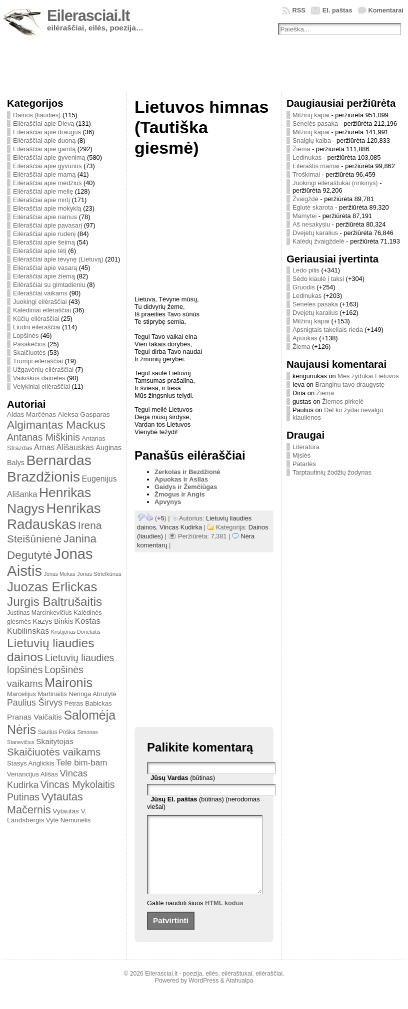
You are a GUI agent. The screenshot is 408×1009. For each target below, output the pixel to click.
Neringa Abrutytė (92, 694)
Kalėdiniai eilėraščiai (42, 310)
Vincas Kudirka (181, 527)
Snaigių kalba (311, 140)
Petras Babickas (88, 703)
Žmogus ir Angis (179, 494)
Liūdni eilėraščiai (36, 327)
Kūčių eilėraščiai (36, 318)
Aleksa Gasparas (84, 414)
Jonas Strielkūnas (99, 574)
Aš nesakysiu (311, 224)
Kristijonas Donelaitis (75, 632)
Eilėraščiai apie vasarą (45, 267)
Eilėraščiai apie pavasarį (47, 225)
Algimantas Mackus (56, 424)
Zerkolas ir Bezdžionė (187, 472)
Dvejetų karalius (315, 233)
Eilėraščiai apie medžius (47, 183)
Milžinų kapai (311, 115)
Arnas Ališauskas (64, 447)
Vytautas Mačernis (45, 803)
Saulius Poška (57, 732)
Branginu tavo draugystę (349, 384)
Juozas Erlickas (52, 586)
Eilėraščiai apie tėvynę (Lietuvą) (58, 259)
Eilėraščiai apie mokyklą (47, 208)
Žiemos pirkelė (343, 401)
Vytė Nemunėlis (68, 820)
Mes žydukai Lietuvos (368, 376)
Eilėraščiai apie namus (45, 217)
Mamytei (304, 216)
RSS (298, 10)
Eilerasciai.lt (88, 15)
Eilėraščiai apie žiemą (44, 276)
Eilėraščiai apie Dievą (43, 123)
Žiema (301, 149)
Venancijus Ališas (32, 774)
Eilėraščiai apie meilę (43, 191)
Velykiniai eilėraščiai (41, 386)
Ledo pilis (306, 270)
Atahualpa (239, 995)
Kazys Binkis (52, 621)
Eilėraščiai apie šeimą (44, 242)
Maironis (68, 683)
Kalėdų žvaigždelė (318, 241)
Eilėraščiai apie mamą (44, 174)
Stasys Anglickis (30, 763)
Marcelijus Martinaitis (37, 694)
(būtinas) (182, 777)
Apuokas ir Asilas (181, 479)
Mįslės (301, 455)
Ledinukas (307, 157)
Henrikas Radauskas (54, 516)
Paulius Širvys (34, 703)
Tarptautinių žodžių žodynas (332, 472)
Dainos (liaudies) (36, 115)
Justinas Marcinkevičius (39, 612)
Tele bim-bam (81, 762)
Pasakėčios (29, 344)
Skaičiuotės (29, 352)
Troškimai (306, 174)
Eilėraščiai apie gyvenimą (49, 157)
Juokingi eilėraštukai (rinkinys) (335, 183)
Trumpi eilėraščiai (38, 361)
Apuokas (305, 338)
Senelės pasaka (315, 123)
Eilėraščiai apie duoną (44, 140)
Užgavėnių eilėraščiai (43, 369)
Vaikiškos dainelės (39, 378)
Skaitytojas (55, 741)
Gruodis (303, 287)
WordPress (203, 995)
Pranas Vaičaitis (34, 717)
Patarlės (304, 464)
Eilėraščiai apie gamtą (44, 149)
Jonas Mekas (60, 574)
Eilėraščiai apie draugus (47, 132)
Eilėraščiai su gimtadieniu (49, 284)
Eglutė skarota (313, 207)
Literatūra (306, 447)
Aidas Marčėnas (31, 414)
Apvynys (167, 501)
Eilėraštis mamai (316, 166)
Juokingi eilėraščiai (39, 301)
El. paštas (337, 10)
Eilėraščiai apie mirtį (41, 200)
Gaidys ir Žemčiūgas (185, 487)
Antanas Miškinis (43, 437)
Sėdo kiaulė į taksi (318, 278)
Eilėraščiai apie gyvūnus (47, 166)
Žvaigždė (305, 199)
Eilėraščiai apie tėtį (39, 250)
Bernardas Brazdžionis (49, 468)
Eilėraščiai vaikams (40, 293)
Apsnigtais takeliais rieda (327, 329)
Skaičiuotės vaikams (53, 751)
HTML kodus (224, 918)
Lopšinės (25, 335)
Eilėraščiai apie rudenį (44, 234)
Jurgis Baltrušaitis (54, 601)
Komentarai (386, 10)
